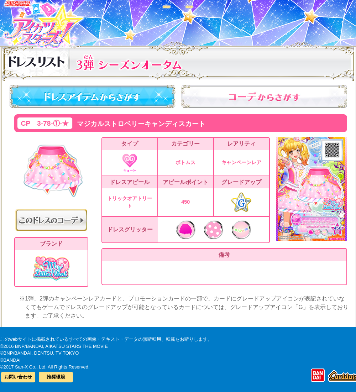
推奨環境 (56, 377)
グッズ (223, 21)
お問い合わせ (18, 377)
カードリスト (132, 21)
